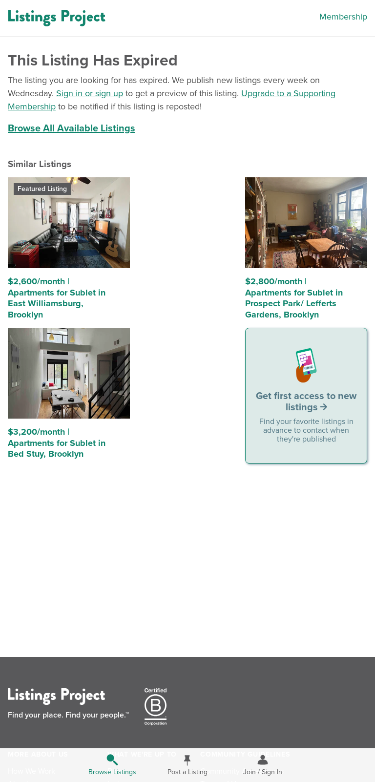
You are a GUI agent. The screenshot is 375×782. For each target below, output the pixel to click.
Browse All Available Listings (71, 128)
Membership (343, 16)
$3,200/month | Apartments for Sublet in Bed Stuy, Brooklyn (56, 442)
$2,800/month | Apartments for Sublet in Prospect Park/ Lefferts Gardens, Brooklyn (294, 298)
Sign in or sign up (89, 93)
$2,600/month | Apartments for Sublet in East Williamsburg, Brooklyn (56, 298)
